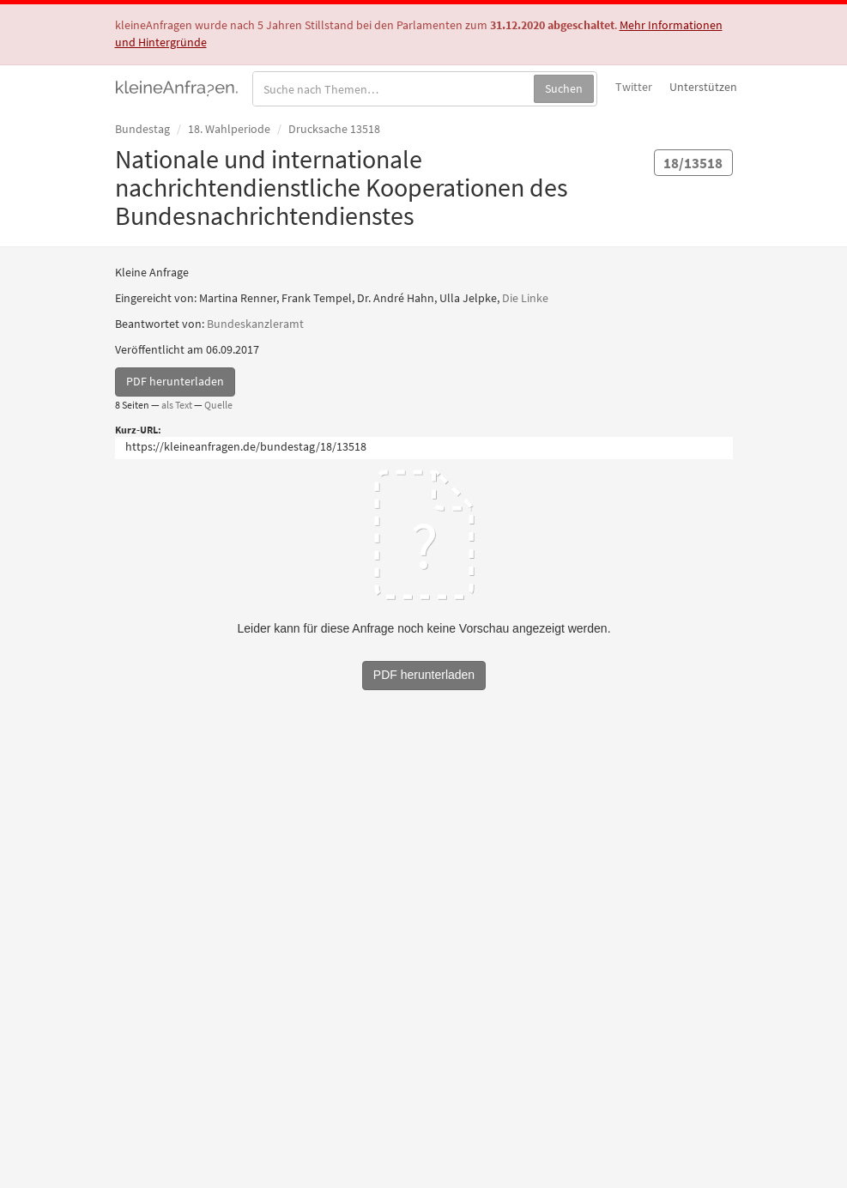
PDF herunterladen (175, 381)
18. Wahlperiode (229, 128)
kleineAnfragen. (177, 86)
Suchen (564, 88)
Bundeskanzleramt (255, 323)
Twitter (633, 86)
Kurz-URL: (138, 429)
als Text (176, 404)
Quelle (218, 404)
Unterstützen (703, 86)
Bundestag (142, 128)
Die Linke (525, 298)
